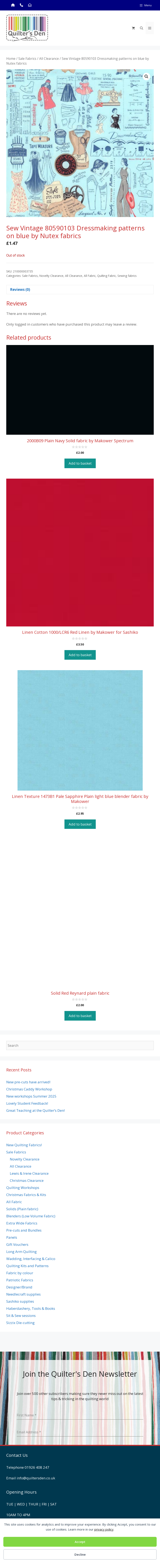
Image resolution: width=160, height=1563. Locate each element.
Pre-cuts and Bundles (24, 1230)
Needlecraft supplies (23, 1294)
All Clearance (49, 58)
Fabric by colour (19, 1272)
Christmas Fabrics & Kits (26, 1194)
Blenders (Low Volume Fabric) (30, 1216)
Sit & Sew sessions (21, 1315)
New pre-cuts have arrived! (28, 1082)
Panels (11, 1237)
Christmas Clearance (27, 1180)
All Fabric (90, 276)
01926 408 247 (37, 1467)
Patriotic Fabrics (19, 1280)
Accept (80, 1542)
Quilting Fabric (106, 276)
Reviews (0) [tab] (20, 289)
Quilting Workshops (22, 1187)
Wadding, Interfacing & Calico (30, 1258)
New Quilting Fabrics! (24, 1145)
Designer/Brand (19, 1287)
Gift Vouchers (17, 1244)
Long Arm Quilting (21, 1251)
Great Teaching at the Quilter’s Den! (35, 1110)
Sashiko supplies (20, 1301)
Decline (80, 1554)
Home (10, 58)
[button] (146, 76)
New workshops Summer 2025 (31, 1096)
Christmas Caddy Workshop (29, 1089)
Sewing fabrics (127, 276)
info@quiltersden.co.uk (36, 1478)
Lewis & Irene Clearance (29, 1173)
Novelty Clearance (51, 276)
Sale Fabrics (27, 58)
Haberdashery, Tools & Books (30, 1308)
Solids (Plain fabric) (22, 1208)
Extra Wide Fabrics (21, 1223)
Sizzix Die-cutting (20, 1322)
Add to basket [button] (80, 463)
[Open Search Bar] (141, 28)
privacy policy (103, 1529)
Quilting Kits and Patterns (27, 1265)
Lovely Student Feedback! (27, 1103)
